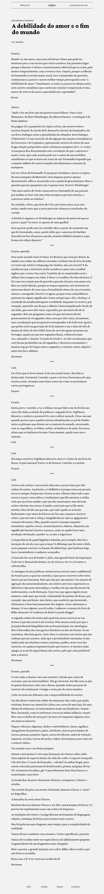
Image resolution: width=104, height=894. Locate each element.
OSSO (52, 5)
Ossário (60, 887)
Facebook (75, 887)
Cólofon (44, 887)
